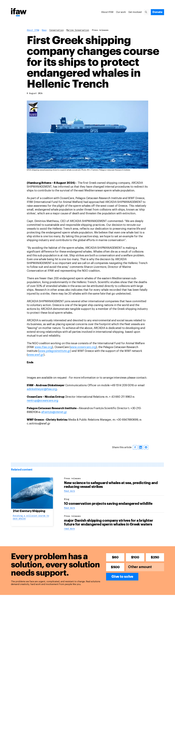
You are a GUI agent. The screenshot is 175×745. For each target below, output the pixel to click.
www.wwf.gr (35, 354)
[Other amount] (145, 567)
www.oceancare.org (83, 347)
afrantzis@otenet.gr (54, 412)
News (44, 30)
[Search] (147, 12)
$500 (115, 567)
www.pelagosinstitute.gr (54, 351)
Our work (121, 12)
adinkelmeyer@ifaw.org (42, 389)
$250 (155, 557)
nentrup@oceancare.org (42, 400)
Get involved (135, 12)
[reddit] (146, 447)
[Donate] (157, 12)
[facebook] (135, 447)
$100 (135, 557)
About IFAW (107, 12)
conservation (56, 30)
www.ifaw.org (43, 347)
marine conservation (77, 30)
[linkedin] (140, 447)
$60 (115, 557)
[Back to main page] (19, 12)
